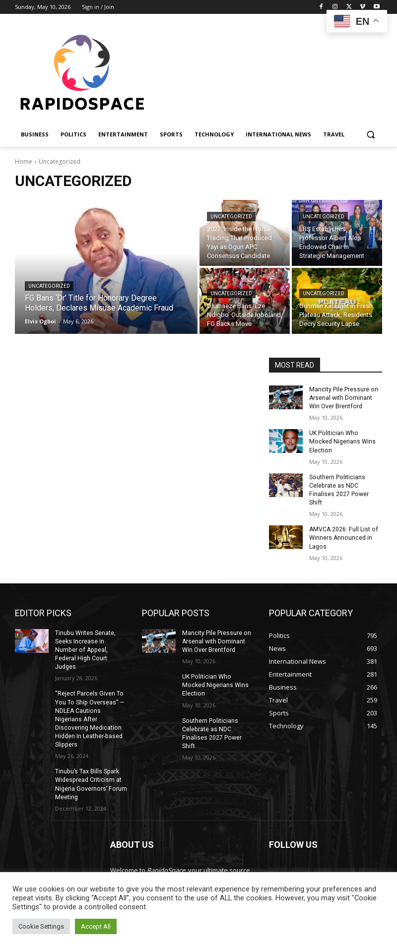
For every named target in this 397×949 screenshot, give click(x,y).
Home (23, 161)
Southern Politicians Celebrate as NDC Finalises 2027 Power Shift (345, 476)
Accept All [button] (96, 926)
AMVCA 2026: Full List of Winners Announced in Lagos (342, 519)
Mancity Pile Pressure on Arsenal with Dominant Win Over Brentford (343, 398)
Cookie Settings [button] (41, 926)
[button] (370, 134)
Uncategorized (49, 286)
